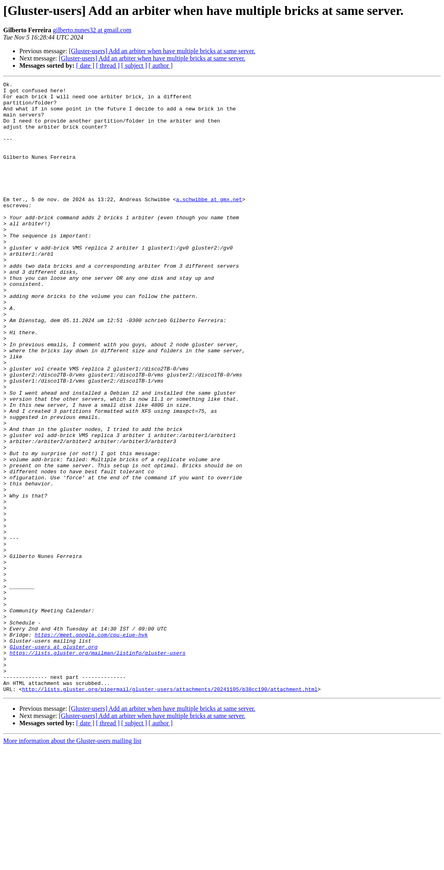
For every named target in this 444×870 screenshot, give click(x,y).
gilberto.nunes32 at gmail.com (92, 30)
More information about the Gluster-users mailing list (72, 863)
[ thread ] (108, 65)
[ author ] (161, 65)
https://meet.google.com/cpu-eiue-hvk (91, 745)
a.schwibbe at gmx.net (209, 223)
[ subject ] (134, 65)
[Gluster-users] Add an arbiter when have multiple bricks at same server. (162, 51)
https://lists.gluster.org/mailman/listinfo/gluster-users (98, 767)
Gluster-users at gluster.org (54, 760)
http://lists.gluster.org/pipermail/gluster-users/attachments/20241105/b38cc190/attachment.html (169, 811)
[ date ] (85, 65)
